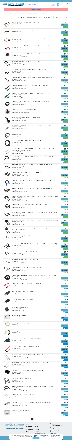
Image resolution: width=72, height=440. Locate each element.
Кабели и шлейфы (32, 13)
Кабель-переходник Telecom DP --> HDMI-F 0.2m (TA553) (26, 251)
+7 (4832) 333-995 (64, 1)
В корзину (64, 24)
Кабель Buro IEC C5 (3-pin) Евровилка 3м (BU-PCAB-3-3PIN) (26, 172)
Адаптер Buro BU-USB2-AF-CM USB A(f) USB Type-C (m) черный (27, 370)
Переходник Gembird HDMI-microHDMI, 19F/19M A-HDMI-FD (26, 339)
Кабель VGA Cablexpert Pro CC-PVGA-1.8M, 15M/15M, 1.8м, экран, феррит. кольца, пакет (33, 180)
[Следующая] (42, 419)
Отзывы (48, 1)
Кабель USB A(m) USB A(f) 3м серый (21, 410)
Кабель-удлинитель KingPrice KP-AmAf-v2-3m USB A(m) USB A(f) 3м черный (30, 354)
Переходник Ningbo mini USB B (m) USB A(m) (23, 291)
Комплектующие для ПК (21, 13)
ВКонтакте (53, 433)
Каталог (5, 1)
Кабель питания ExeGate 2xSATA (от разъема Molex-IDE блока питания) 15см (31, 46)
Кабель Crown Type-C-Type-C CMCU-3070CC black (24, 109)
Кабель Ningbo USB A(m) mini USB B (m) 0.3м (23, 394)
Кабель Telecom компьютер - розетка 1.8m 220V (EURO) (26, 117)
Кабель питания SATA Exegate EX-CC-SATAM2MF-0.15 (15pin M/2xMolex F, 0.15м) (32, 77)
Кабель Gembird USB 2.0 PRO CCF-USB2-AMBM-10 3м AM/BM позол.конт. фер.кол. (32, 141)
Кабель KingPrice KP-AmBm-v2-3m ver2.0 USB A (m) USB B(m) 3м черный (30, 362)
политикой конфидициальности (49, 436)
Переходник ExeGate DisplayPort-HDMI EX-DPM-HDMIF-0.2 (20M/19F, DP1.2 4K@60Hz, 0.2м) (34, 212)
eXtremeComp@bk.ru (56, 431)
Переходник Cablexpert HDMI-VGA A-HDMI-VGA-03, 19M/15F (26, 259)
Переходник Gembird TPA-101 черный (21, 307)
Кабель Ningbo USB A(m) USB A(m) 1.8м (21, 323)
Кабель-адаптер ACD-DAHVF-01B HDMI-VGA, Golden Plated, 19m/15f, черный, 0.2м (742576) (34, 244)
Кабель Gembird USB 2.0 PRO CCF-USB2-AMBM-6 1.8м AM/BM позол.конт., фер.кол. (32, 133)
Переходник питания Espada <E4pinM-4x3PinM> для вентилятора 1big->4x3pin (31, 125)
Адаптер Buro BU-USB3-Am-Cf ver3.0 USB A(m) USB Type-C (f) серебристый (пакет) (32, 402)
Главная (6, 13)
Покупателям (27, 1)
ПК (9, 1)
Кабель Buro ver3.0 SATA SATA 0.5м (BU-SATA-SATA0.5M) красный (28, 346)
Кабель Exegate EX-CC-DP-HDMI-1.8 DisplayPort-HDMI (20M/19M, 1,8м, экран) (31, 204)
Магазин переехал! (36, 9)
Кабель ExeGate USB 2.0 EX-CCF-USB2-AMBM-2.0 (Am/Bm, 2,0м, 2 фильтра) (30, 101)
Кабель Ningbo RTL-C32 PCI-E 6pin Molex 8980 (23, 331)
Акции (20, 1)
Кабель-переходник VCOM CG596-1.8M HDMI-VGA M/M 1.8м (27, 267)
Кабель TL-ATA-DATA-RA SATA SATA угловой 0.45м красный (26, 283)
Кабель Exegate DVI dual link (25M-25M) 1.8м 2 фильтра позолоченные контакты (32, 188)
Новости (42, 1)
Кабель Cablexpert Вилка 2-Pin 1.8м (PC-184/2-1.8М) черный (27, 61)
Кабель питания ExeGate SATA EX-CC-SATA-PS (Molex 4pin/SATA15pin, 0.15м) (31, 38)
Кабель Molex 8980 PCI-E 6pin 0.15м (20, 315)
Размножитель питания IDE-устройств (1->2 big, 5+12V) (25, 22)
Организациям (35, 1)
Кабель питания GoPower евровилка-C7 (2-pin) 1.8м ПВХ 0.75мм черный (30, 85)
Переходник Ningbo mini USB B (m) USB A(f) (22, 299)
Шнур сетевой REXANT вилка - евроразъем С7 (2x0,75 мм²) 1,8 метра (29, 69)
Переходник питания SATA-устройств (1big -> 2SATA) (25, 30)
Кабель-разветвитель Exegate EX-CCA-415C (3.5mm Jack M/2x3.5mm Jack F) (31, 53)
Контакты (14, 1)
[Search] (38, 4)
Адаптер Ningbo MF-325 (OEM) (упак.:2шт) (22, 378)
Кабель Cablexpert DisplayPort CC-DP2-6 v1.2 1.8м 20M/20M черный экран (30, 236)
